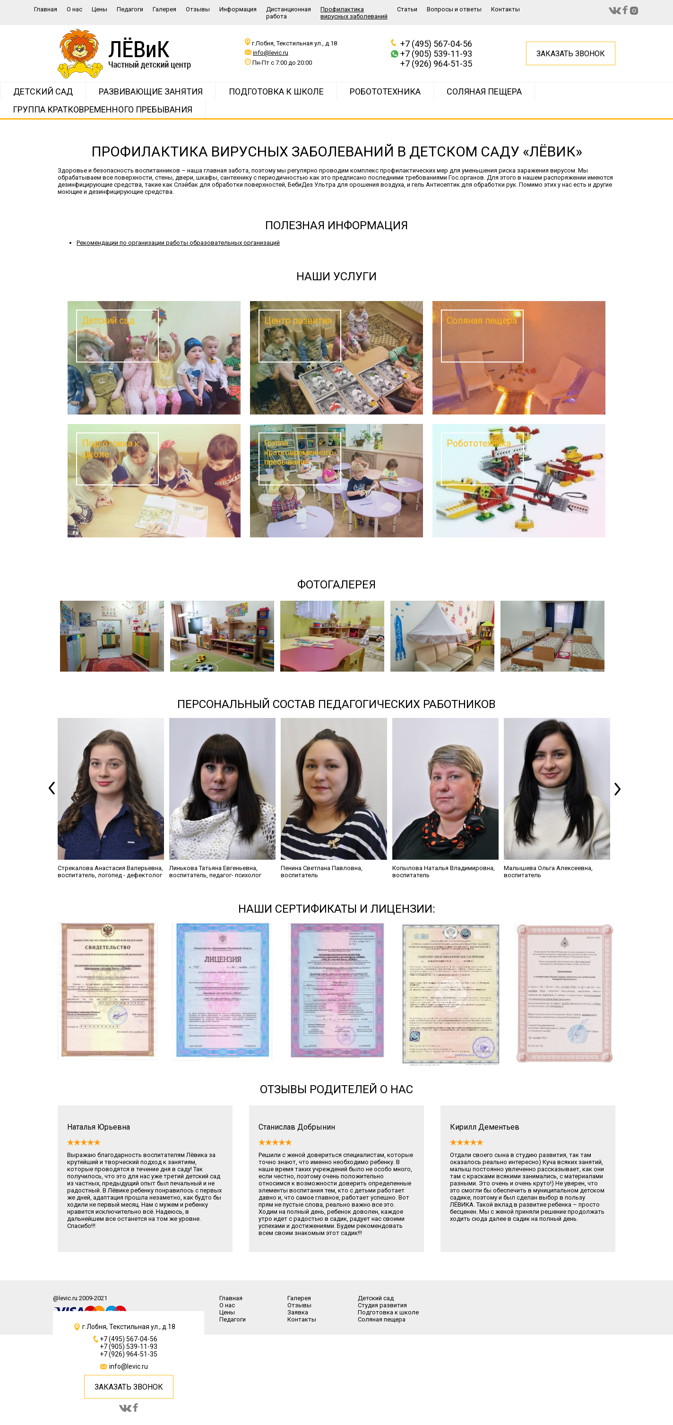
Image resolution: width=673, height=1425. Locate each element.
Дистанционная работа (288, 13)
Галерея (164, 9)
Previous (54, 798)
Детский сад (43, 91)
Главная (45, 9)
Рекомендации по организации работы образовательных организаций (178, 242)
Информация (238, 9)
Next (619, 798)
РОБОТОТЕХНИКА (385, 91)
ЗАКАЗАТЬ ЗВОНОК (129, 1386)
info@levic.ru (270, 52)
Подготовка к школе (276, 91)
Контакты (505, 9)
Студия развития (382, 1305)
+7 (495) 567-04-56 (436, 44)
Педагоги (130, 9)
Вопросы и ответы (454, 9)
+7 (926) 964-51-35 (436, 64)
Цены (99, 9)
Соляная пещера (484, 91)
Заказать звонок (570, 53)
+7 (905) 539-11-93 (436, 54)
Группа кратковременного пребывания (102, 109)
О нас (74, 9)
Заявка (297, 1312)
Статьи (407, 9)
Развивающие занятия (151, 91)
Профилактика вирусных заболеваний (354, 13)
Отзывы (198, 9)
